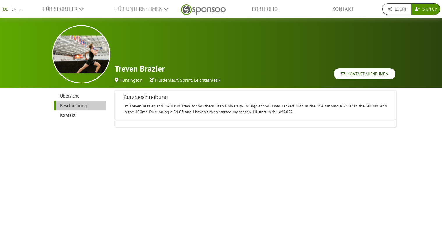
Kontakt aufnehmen (364, 73)
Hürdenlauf (166, 80)
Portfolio (265, 9)
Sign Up (426, 9)
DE (5, 9)
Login (397, 9)
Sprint (186, 80)
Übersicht (69, 96)
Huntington (130, 80)
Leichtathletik (207, 80)
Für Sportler (63, 9)
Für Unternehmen (141, 9)
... (21, 9)
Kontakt (343, 9)
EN (13, 9)
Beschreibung (73, 105)
